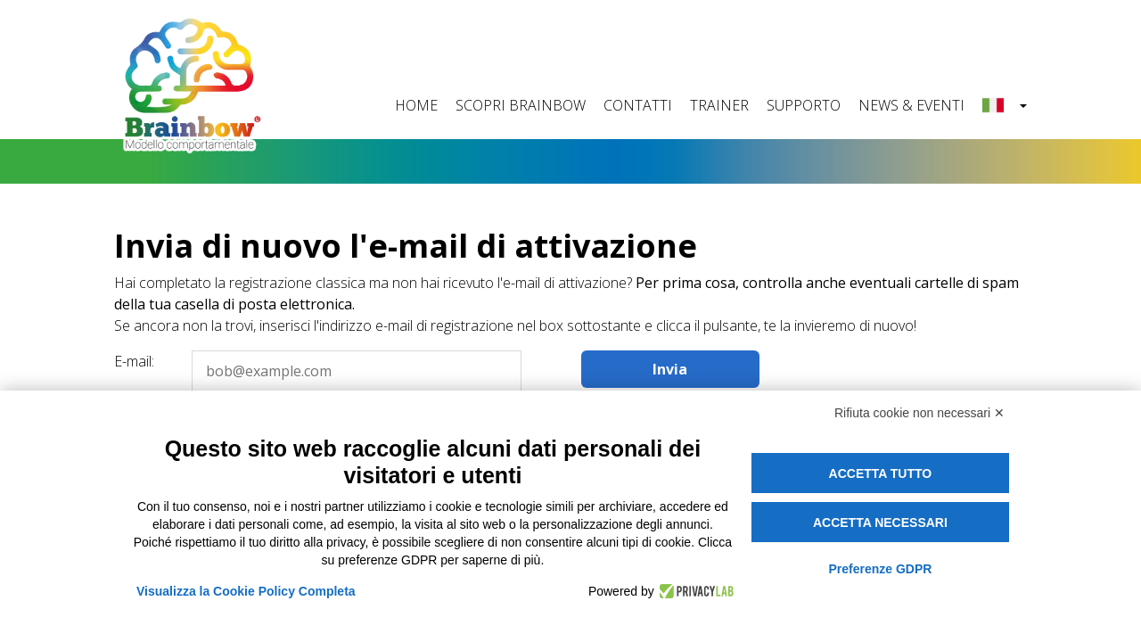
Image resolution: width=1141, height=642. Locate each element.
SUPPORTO (804, 105)
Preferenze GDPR (880, 569)
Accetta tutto (880, 473)
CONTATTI (637, 105)
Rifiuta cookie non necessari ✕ (919, 413)
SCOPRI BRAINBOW (521, 105)
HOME (416, 105)
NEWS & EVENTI (911, 105)
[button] (1004, 106)
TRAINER (719, 105)
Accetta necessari (880, 522)
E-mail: (134, 361)
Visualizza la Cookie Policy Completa (246, 591)
